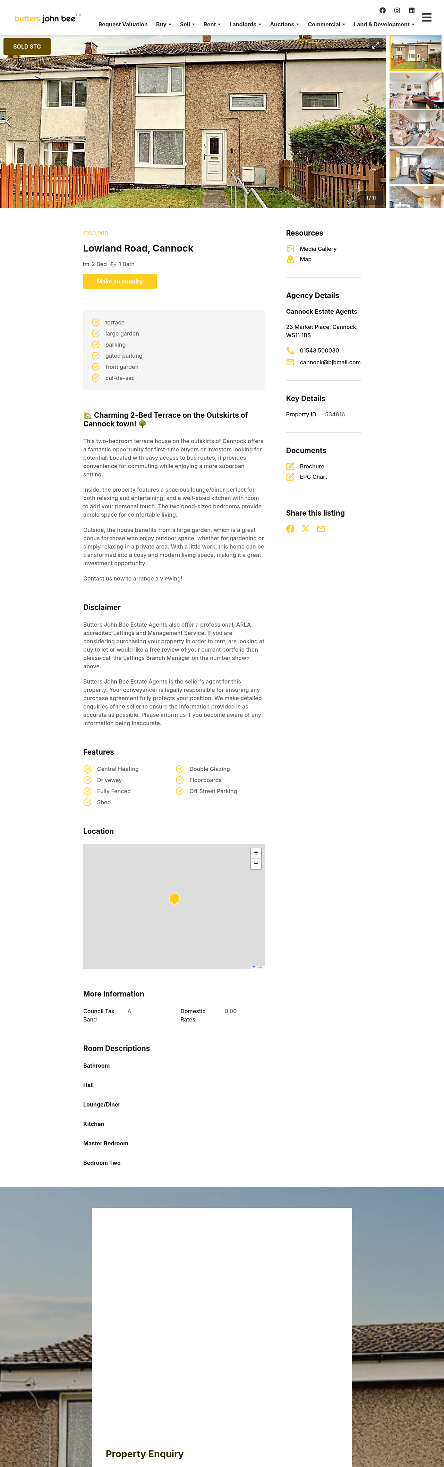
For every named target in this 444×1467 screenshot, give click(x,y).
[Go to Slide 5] (417, 204)
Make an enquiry (120, 281)
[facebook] (382, 10)
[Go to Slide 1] (416, 53)
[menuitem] (123, 24)
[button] (164, 24)
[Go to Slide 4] (417, 166)
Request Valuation (123, 24)
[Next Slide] (377, 121)
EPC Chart (313, 476)
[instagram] (397, 10)
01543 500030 (319, 350)
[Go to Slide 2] (417, 91)
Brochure (312, 466)
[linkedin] (412, 10)
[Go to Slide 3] (417, 128)
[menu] (254, 24)
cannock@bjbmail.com (330, 362)
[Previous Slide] (8, 121)
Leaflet (258, 967)
